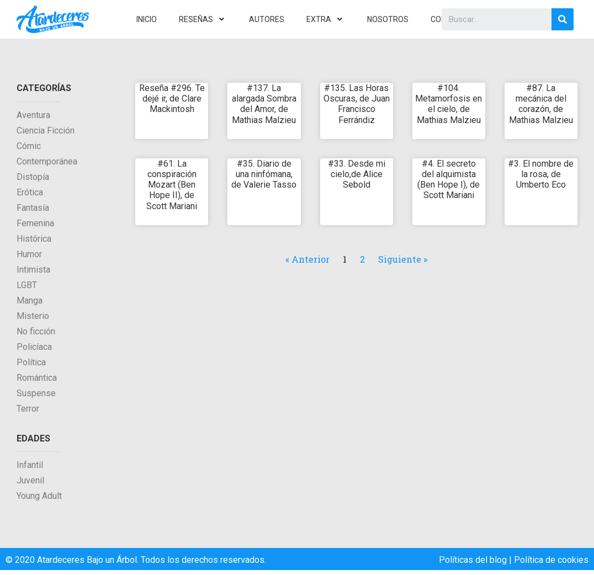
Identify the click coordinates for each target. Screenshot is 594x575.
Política (31, 362)
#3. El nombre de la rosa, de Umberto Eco (541, 174)
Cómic (29, 146)
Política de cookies (551, 560)
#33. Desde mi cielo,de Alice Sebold (356, 174)
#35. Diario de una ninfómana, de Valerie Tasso (263, 174)
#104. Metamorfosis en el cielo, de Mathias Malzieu (448, 104)
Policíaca (34, 347)
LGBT (27, 285)
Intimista (33, 269)
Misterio (33, 316)
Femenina (35, 223)
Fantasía (33, 208)
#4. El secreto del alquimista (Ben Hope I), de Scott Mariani (448, 179)
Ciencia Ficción (46, 130)
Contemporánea (47, 161)
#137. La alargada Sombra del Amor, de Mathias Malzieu (264, 104)
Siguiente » (402, 259)
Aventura (33, 115)
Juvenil (30, 480)
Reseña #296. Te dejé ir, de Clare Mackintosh (172, 98)
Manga (30, 300)
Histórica (34, 238)
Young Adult (39, 496)
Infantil (30, 465)
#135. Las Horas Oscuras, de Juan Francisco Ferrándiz (356, 104)
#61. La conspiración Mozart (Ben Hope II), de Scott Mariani (171, 184)
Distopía (33, 177)
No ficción (36, 331)
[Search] (562, 19)
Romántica (37, 377)
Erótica (30, 192)
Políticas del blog (473, 560)
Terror (28, 408)
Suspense (36, 393)
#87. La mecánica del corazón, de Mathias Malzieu (541, 104)
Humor (29, 254)
